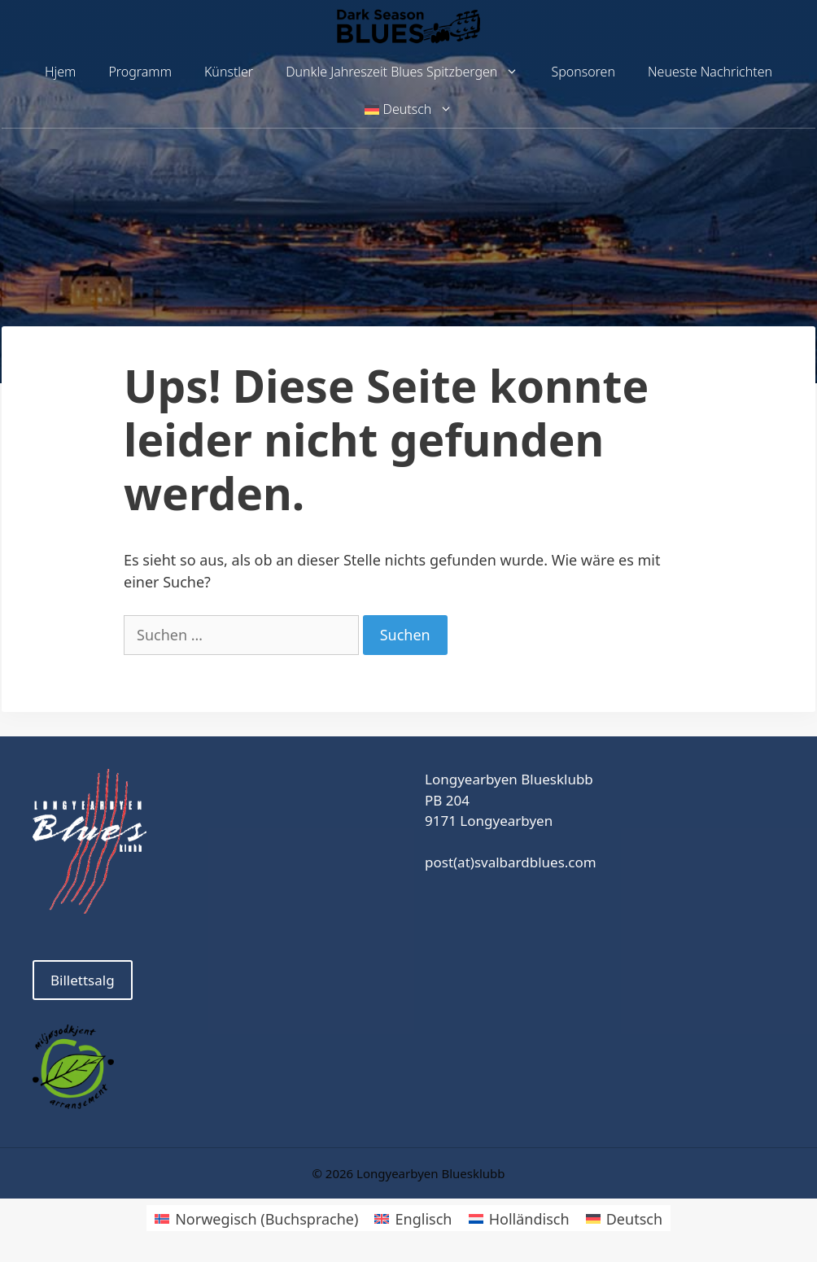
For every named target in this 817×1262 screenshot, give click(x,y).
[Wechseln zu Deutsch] (624, 1217)
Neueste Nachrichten (710, 72)
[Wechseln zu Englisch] (413, 1217)
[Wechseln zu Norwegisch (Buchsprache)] (256, 1217)
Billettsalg (82, 980)
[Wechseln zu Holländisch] (519, 1217)
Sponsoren (583, 72)
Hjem (60, 72)
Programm (140, 72)
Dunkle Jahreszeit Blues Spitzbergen (410, 72)
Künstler (228, 72)
